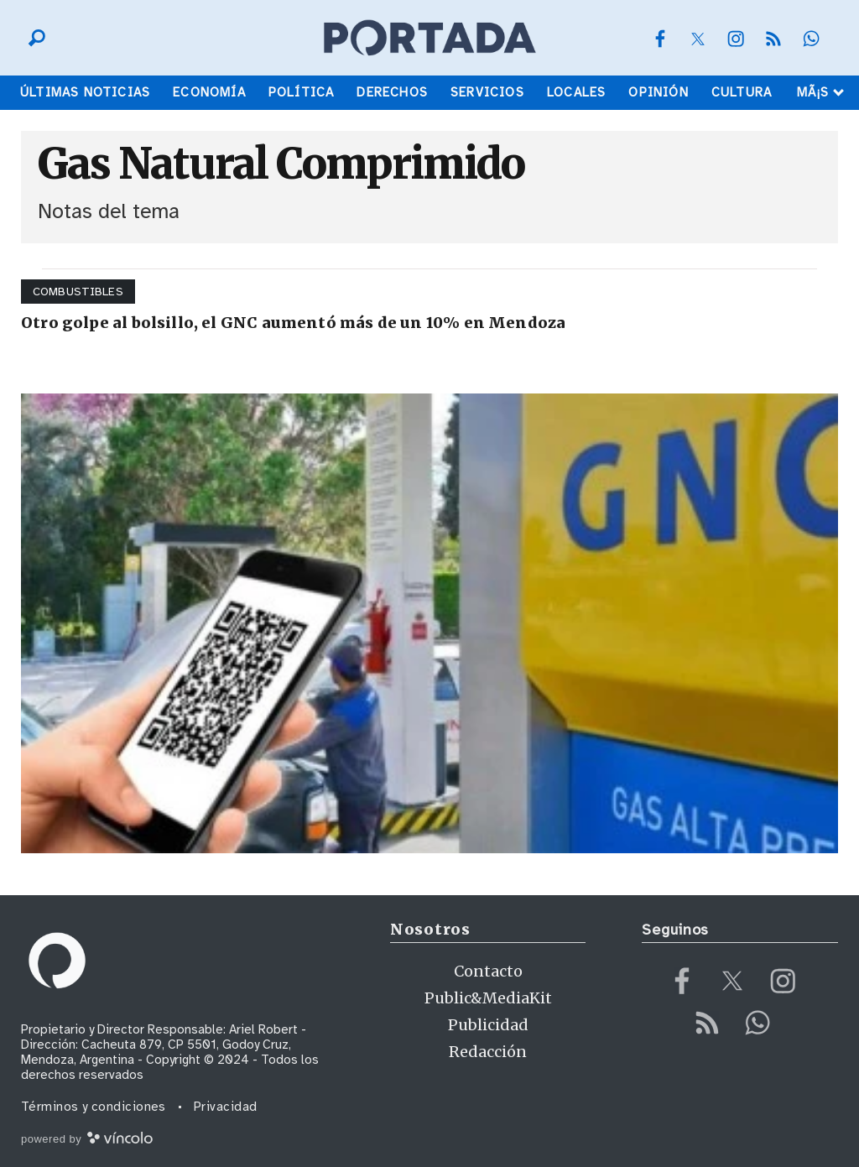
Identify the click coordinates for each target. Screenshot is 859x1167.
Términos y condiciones (93, 1106)
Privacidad (226, 1106)
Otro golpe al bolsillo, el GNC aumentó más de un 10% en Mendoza (293, 322)
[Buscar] (32, 38)
